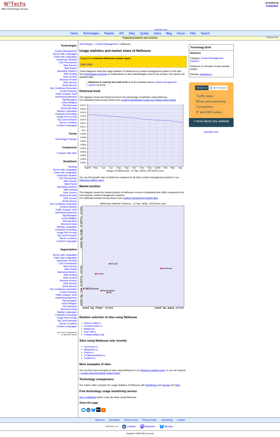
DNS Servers (70, 82)
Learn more (86, 64)
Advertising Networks (66, 96)
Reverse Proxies (68, 79)
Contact (181, 420)
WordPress (151, 385)
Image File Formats (67, 116)
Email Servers (69, 85)
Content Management (65, 51)
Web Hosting (70, 74)
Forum (181, 33)
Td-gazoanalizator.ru (94, 355)
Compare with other (67, 153)
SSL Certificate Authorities (63, 88)
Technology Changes (66, 139)
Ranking (72, 166)
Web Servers (70, 65)
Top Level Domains (67, 119)
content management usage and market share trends (148, 100)
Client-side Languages (65, 56)
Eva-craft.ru (90, 331)
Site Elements (69, 105)
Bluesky (166, 426)
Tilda (177, 385)
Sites (132, 33)
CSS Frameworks (68, 62)
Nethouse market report (91, 180)
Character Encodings (66, 114)
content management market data (140, 198)
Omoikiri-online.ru (93, 326)
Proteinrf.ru (90, 358)
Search (205, 33)
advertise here (161, 29)
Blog (169, 33)
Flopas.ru (89, 352)
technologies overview (95, 74)
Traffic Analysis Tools (66, 94)
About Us (100, 420)
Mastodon (147, 426)
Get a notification (88, 397)
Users (157, 33)
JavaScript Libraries (66, 59)
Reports (109, 33)
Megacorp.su (91, 349)
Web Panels (70, 68)
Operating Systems (67, 71)
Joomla (166, 385)
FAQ (193, 33)
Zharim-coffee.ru (92, 323)
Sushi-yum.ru (91, 346)
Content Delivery (68, 91)
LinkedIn (129, 426)
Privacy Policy (149, 420)
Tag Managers (69, 99)
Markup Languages (67, 111)
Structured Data (69, 108)
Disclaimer (114, 420)
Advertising (166, 420)
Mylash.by (89, 328)
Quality (144, 33)
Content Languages (67, 125)
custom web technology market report (100, 373)
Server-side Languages (65, 54)
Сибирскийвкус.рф (94, 334)
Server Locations (68, 122)
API (121, 33)
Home (74, 33)
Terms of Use (131, 420)
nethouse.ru (206, 74)
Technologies (91, 33)
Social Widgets (69, 102)
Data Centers (70, 76)
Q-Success (272, 5)
